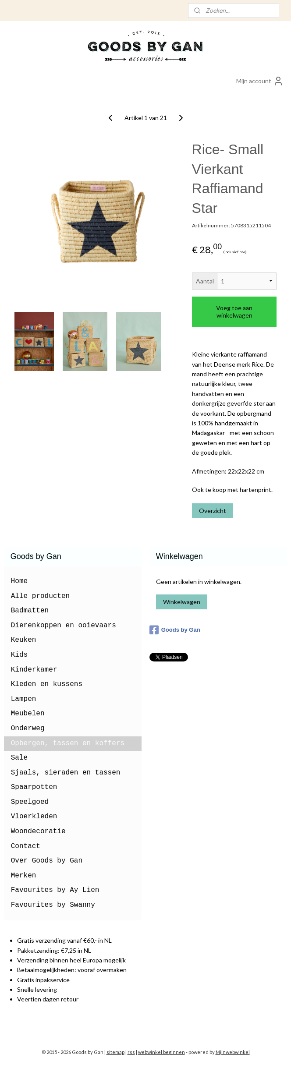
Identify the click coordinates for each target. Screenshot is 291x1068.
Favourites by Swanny (53, 905)
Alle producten (40, 596)
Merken (23, 876)
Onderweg (28, 728)
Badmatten (30, 611)
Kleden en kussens (46, 684)
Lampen (23, 699)
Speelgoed (30, 802)
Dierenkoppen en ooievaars (63, 625)
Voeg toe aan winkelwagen (234, 311)
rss (131, 1052)
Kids (19, 655)
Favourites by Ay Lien (55, 890)
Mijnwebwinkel (233, 1052)
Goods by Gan (174, 630)
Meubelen (28, 714)
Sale (19, 758)
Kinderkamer (34, 670)
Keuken (23, 640)
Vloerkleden (34, 816)
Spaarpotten (34, 787)
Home (19, 581)
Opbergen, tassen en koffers (67, 743)
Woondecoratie (38, 831)
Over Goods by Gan (46, 861)
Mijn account (260, 81)
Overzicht (212, 510)
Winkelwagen (181, 601)
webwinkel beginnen (161, 1052)
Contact (25, 846)
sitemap (115, 1052)
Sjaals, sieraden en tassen (66, 773)
